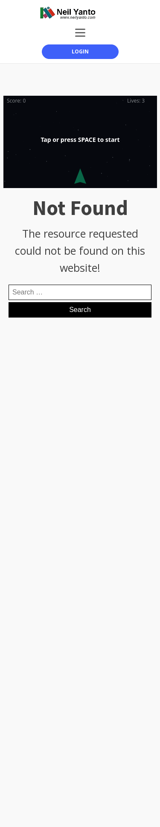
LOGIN (80, 51)
